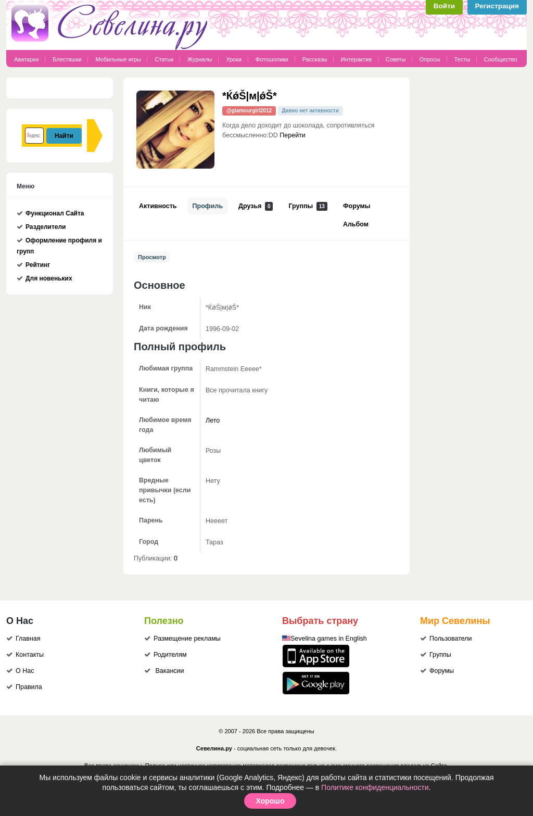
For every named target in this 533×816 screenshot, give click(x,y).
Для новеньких (49, 278)
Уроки (234, 59)
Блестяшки (67, 59)
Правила (29, 687)
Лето (213, 420)
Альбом (356, 224)
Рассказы (315, 59)
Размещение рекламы (187, 638)
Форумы (356, 206)
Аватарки (26, 59)
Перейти (293, 135)
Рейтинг (38, 265)
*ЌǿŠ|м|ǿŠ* (249, 95)
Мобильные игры (118, 59)
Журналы (199, 59)
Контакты (30, 654)
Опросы (430, 59)
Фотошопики (272, 59)
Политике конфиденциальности (374, 787)
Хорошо (270, 801)
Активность (158, 206)
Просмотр (152, 257)
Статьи (164, 59)
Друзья (255, 206)
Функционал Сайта (55, 213)
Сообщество (500, 59)
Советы (395, 59)
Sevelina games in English (328, 638)
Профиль (208, 206)
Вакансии (169, 670)
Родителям (170, 654)
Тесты (462, 59)
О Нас (25, 670)
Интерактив (356, 59)
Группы (307, 206)
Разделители (46, 227)
